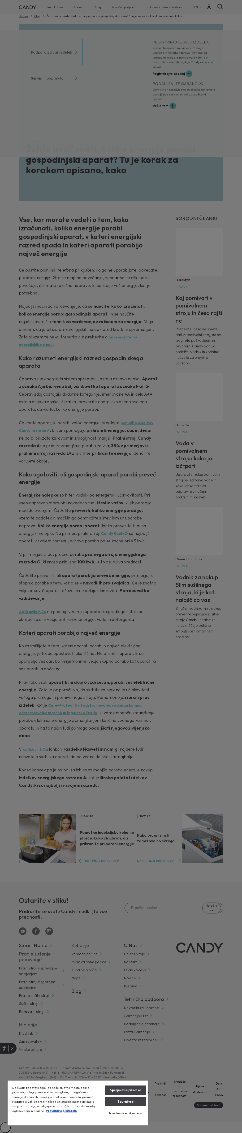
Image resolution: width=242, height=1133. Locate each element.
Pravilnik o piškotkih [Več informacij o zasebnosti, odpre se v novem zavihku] (61, 1111)
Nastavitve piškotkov (125, 1113)
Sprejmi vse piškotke (125, 1090)
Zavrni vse (125, 1101)
